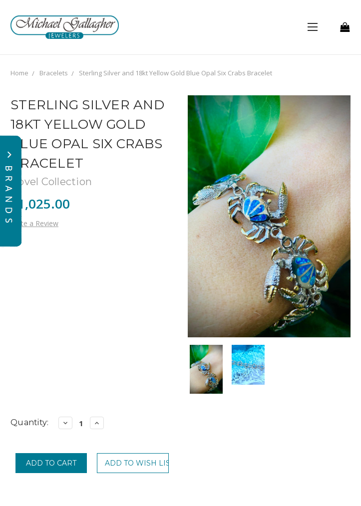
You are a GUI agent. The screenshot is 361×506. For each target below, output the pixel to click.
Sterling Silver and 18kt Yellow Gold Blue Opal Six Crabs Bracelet (175, 72)
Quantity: (29, 422)
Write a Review (34, 223)
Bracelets (53, 72)
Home (19, 72)
